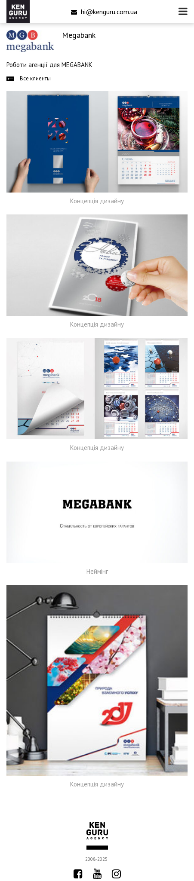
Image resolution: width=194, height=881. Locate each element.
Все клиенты (35, 78)
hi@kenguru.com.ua (104, 11)
